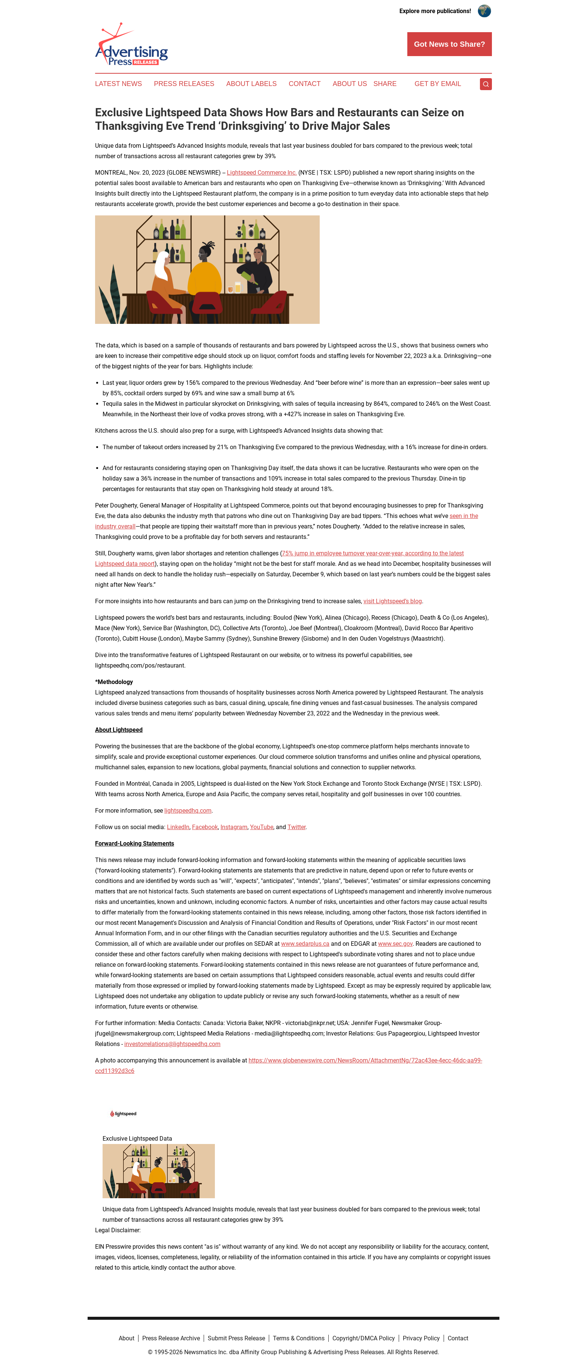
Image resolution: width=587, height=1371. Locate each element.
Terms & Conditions (299, 1338)
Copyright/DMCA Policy (363, 1338)
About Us (350, 84)
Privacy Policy (421, 1338)
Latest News (118, 84)
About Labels (251, 84)
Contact (305, 84)
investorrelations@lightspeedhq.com (172, 1044)
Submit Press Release (236, 1338)
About (126, 1338)
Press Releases (184, 84)
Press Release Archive (171, 1338)
